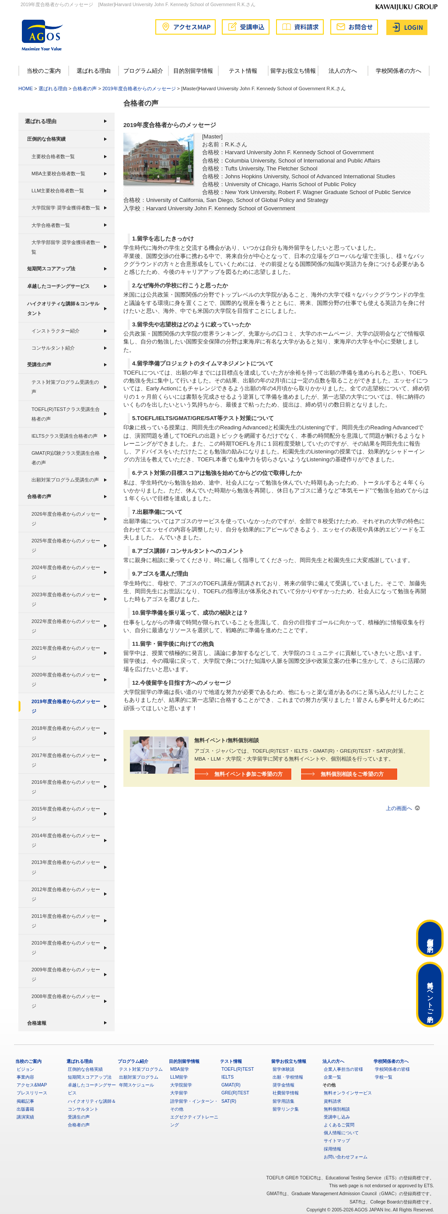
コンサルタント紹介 (53, 347)
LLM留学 (179, 1077)
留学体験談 (283, 1069)
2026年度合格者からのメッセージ (66, 518)
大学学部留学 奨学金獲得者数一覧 (66, 247)
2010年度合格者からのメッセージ (66, 947)
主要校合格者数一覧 (53, 156)
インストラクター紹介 (56, 330)
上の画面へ (399, 808)
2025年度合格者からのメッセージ (66, 545)
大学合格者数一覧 (51, 225)
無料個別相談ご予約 (430, 938)
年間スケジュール (136, 1085)
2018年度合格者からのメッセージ (66, 733)
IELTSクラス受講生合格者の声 (65, 436)
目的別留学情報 (193, 70)
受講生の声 (39, 364)
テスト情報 (243, 70)
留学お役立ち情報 (293, 70)
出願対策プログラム (138, 1077)
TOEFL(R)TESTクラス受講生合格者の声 (66, 414)
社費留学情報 (286, 1092)
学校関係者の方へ (398, 70)
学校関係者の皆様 (392, 1069)
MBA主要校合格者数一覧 (58, 173)
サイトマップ (337, 1140)
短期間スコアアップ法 (51, 268)
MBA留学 (179, 1069)
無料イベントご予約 (430, 994)
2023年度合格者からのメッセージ (66, 599)
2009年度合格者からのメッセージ (66, 974)
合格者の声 (85, 88)
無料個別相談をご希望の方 (352, 774)
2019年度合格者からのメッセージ (139, 88)
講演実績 (25, 1117)
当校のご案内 (44, 70)
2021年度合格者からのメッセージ (66, 652)
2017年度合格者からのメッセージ (66, 760)
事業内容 (25, 1077)
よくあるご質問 (339, 1124)
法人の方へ (343, 70)
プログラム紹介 (143, 70)
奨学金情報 (283, 1085)
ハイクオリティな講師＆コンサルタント (63, 308)
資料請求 (332, 1101)
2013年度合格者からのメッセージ (66, 867)
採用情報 (332, 1149)
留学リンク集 (286, 1109)
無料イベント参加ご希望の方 (248, 774)
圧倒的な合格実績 (46, 139)
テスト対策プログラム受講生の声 (65, 386)
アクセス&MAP (32, 1085)
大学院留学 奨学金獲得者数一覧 (66, 207)
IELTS (227, 1077)
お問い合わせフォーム (346, 1156)
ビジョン (25, 1069)
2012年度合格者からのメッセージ (66, 894)
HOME (25, 88)
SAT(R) (228, 1101)
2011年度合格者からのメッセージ (66, 920)
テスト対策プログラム (141, 1069)
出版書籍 (25, 1109)
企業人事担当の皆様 (343, 1069)
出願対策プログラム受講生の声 (65, 479)
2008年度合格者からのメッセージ (66, 1001)
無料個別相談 (337, 1109)
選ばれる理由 (94, 70)
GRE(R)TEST (235, 1092)
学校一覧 (383, 1077)
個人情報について (341, 1132)
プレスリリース (32, 1092)
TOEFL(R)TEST (237, 1069)
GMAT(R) (231, 1085)
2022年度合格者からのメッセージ (66, 626)
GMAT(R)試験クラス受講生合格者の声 (66, 457)
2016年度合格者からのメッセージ (66, 786)
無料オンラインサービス (348, 1092)
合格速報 (36, 1023)
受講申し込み (337, 1117)
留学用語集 (283, 1101)
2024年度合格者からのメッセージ (66, 572)
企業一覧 (332, 1077)
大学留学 (179, 1092)
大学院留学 (181, 1085)
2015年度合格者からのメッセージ (66, 813)
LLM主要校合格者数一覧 (58, 190)
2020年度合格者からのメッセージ (66, 679)
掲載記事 (25, 1101)
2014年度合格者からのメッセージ (66, 840)
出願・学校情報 (288, 1077)
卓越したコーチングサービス (58, 286)
